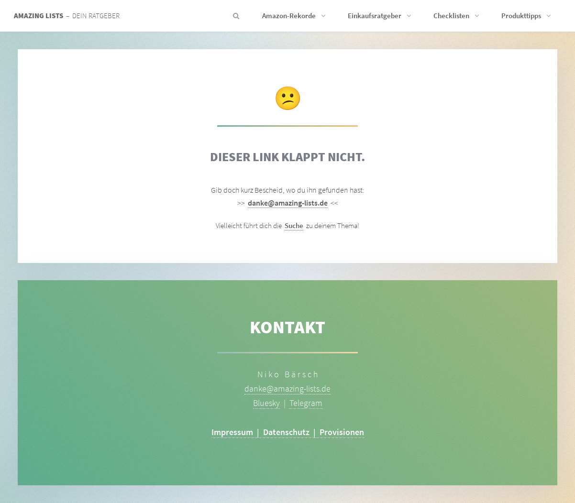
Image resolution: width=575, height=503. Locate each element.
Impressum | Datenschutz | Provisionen (287, 431)
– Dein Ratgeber (67, 15)
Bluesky (266, 402)
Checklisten (451, 15)
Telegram (305, 402)
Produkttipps (521, 15)
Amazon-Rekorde (289, 15)
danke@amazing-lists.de (288, 203)
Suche (294, 225)
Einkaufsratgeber (374, 15)
